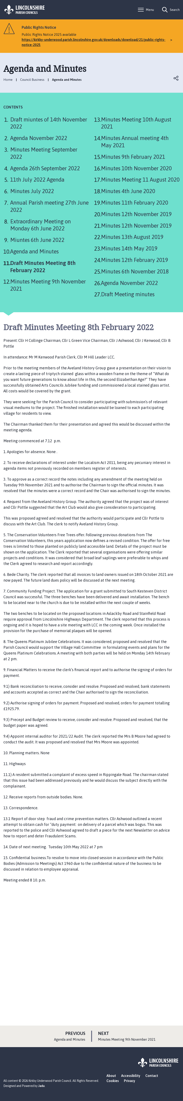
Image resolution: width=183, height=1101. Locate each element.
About (111, 1076)
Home (8, 79)
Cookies (112, 1081)
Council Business (32, 79)
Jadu (41, 1086)
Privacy (129, 1081)
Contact (151, 1076)
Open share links (176, 78)
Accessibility (130, 1076)
